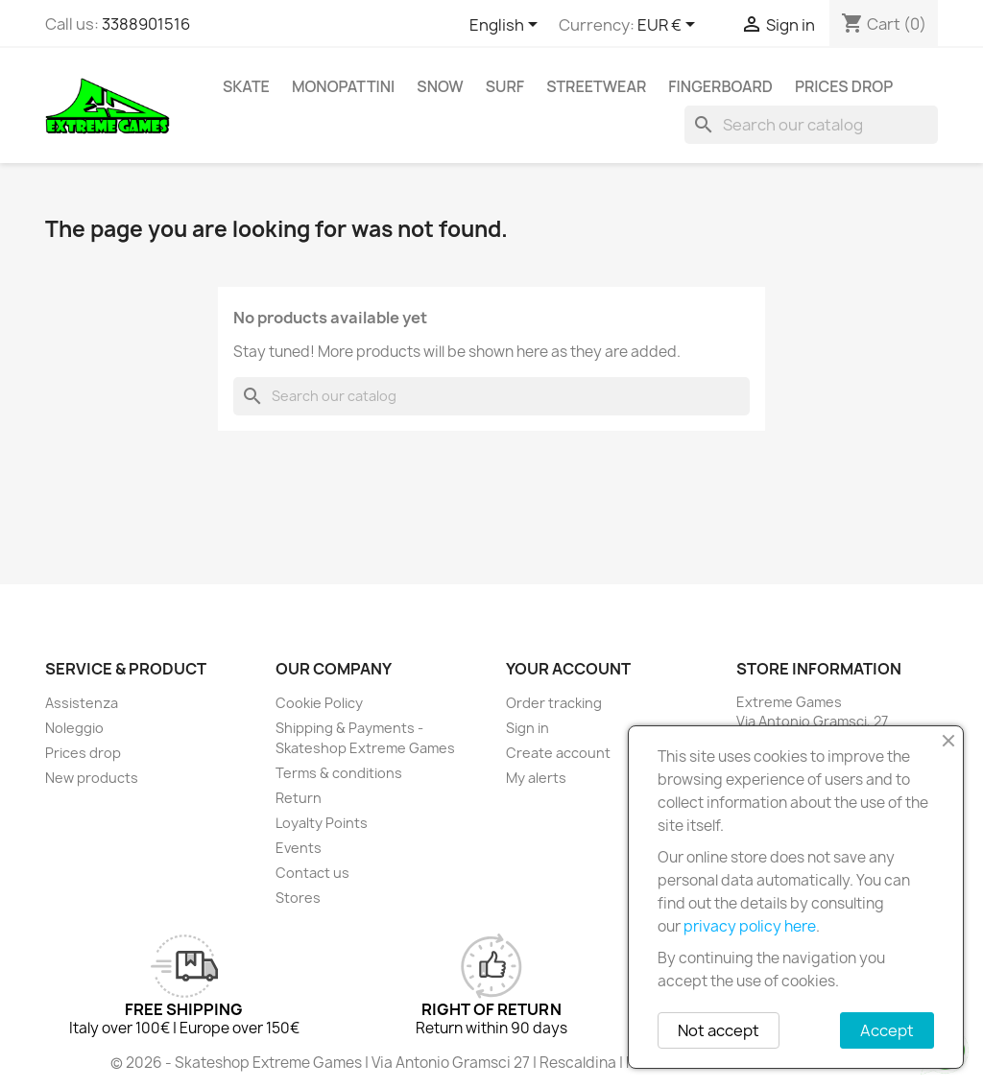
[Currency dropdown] (669, 25)
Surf (505, 86)
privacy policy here (749, 926)
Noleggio (74, 728)
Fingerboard (720, 86)
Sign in (527, 728)
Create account (558, 753)
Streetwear (596, 86)
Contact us (312, 872)
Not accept (718, 1030)
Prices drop (844, 86)
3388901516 (146, 24)
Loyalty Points (322, 823)
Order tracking (554, 703)
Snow (440, 86)
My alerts (536, 778)
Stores (298, 897)
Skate (246, 86)
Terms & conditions (339, 773)
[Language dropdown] (506, 25)
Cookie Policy (319, 703)
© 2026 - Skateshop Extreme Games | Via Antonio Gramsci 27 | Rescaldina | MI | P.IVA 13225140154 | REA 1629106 (491, 1063)
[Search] (811, 125)
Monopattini (343, 86)
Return (299, 798)
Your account (568, 668)
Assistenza (81, 703)
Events (299, 848)
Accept (887, 1030)
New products (91, 778)
